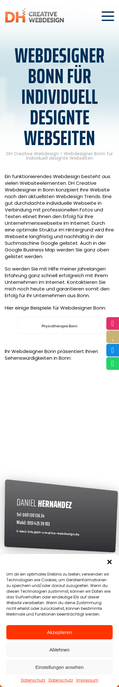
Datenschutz (33, 680)
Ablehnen (59, 649)
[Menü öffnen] (108, 16)
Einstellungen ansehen (60, 667)
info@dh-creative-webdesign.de (54, 533)
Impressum (87, 680)
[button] (109, 562)
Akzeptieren (59, 632)
